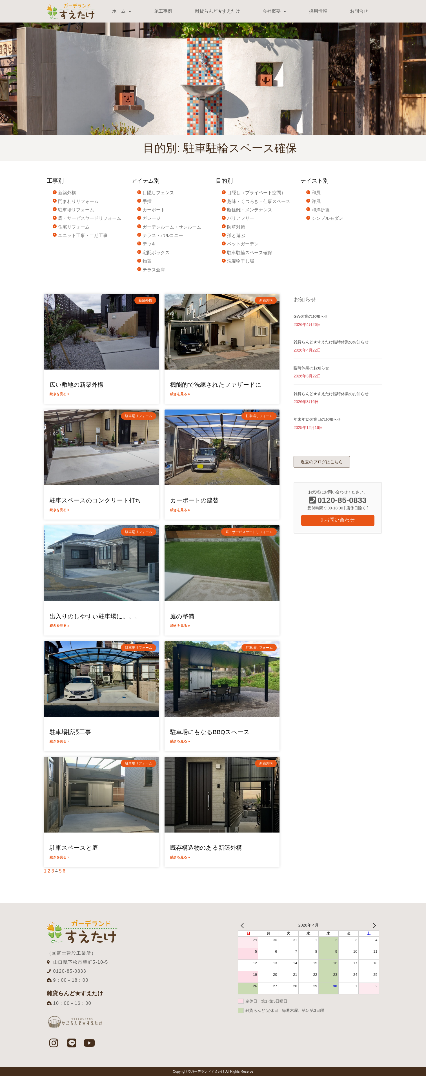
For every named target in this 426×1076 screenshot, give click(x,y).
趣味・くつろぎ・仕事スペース (258, 201)
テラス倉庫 (154, 269)
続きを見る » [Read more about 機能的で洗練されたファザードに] (180, 394)
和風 (316, 192)
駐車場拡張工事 (70, 732)
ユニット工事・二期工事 (83, 235)
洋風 (316, 201)
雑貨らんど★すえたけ (217, 11)
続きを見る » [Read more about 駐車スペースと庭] (59, 857)
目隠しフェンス (158, 192)
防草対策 (236, 227)
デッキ (149, 243)
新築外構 (67, 192)
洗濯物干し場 (240, 261)
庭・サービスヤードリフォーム (89, 218)
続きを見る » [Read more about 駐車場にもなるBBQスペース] (180, 741)
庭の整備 (182, 616)
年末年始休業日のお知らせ (317, 419)
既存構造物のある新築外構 (206, 847)
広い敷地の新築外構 (76, 384)
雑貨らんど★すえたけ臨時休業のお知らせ (331, 342)
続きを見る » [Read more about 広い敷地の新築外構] (59, 394)
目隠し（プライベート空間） (256, 192)
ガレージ (152, 218)
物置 (147, 261)
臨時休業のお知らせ (311, 368)
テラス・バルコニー (163, 235)
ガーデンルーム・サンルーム (172, 227)
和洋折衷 (321, 209)
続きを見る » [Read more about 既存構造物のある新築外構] (180, 857)
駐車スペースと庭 (74, 847)
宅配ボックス (156, 252)
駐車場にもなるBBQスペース (210, 732)
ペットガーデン (243, 243)
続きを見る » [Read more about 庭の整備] (180, 626)
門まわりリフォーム (78, 201)
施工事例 (163, 11)
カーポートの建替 (194, 500)
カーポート (154, 209)
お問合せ (359, 11)
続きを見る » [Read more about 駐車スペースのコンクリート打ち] (59, 510)
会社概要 (274, 11)
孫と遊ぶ (236, 235)
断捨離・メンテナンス (249, 209)
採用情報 (318, 11)
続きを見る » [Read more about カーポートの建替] (180, 510)
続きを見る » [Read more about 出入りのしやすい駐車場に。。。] (59, 626)
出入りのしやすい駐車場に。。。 (95, 616)
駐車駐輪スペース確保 (249, 252)
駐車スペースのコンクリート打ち (95, 500)
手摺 (147, 201)
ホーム (121, 11)
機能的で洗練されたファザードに (215, 384)
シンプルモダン (327, 218)
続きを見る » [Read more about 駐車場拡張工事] (59, 741)
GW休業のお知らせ (311, 316)
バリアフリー (240, 218)
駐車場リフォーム (76, 209)
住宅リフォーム (74, 227)
